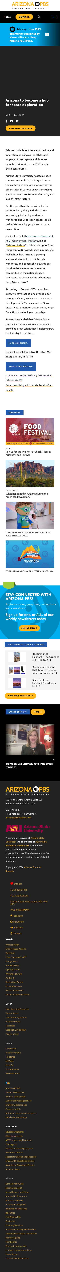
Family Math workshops (16, 1117)
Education (11, 1126)
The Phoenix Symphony (16, 1017)
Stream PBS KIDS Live (15, 1092)
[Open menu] (54, 17)
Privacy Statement (19, 909)
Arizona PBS (23, 845)
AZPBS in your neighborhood (18, 1140)
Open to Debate (13, 969)
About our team (13, 1169)
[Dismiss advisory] (47, 35)
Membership (11, 1242)
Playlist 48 (10, 978)
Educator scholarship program (19, 1148)
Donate (16, 883)
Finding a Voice (12, 1034)
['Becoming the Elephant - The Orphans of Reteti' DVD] (17, 652)
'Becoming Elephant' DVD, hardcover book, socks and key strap (44, 670)
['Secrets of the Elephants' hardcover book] (17, 678)
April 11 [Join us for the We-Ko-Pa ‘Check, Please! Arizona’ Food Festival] (9, 449)
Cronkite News (12, 1069)
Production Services (14, 1200)
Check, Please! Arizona (16, 949)
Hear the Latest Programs (17, 1009)
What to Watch (12, 945)
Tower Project (12, 1254)
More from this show (20, 128)
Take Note (10, 1026)
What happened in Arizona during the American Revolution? (27, 495)
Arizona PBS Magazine (15, 1204)
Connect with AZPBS (15, 1184)
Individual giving (13, 1238)
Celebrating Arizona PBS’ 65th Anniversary (29, 571)
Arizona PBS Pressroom (16, 1196)
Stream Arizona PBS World (17, 994)
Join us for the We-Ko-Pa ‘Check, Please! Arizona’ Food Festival (28, 453)
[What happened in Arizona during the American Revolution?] (30, 461)
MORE (38, 712)
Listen (9, 1003)
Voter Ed (9, 1065)
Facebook (16, 915)
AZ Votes (9, 1061)
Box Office (10, 1213)
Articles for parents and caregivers (21, 1113)
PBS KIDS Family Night (15, 1096)
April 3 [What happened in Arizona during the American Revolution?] (12, 491)
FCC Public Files (18, 889)
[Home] (30, 5)
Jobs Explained (12, 965)
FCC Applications (19, 895)
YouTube (16, 927)
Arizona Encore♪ (13, 1021)
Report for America (14, 1152)
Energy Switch (12, 961)
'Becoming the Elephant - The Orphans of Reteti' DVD (45, 656)
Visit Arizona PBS (13, 1217)
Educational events (14, 1136)
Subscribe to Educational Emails (20, 1165)
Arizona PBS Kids (13, 1088)
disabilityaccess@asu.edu (18, 817)
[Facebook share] (8, 121)
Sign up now (29, 628)
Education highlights (15, 1132)
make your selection (20, 696)
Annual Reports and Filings (17, 1192)
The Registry (11, 1144)
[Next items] (49, 739)
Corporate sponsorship (16, 1246)
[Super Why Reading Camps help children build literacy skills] (30, 503)
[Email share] (19, 121)
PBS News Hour (13, 1073)
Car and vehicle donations (17, 1258)
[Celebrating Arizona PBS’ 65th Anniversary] (30, 542)
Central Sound (12, 1013)
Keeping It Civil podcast (16, 1030)
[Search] (39, 17)
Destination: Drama (14, 982)
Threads (16, 933)
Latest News (11, 1048)
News (9, 1043)
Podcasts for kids (13, 1109)
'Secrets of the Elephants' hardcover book (44, 683)
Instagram (17, 921)
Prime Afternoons (14, 986)
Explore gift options (14, 1225)
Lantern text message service (19, 1101)
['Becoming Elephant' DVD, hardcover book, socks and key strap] (17, 665)
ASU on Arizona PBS (14, 990)
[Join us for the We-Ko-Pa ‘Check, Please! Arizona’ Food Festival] (30, 419)
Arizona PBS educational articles (20, 1161)
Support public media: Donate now (21, 1233)
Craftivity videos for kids (16, 1105)
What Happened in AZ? (16, 957)
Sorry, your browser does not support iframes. (30, 70)
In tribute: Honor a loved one (19, 1250)
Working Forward (14, 974)
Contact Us (10, 1221)
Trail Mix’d (10, 953)
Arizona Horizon (16, 245)
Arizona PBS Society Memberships (21, 1229)
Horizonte (10, 1057)
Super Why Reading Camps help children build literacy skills (28, 534)
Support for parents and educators (21, 1157)
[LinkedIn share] (13, 121)
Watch (9, 939)
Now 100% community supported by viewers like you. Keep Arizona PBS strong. (25, 35)
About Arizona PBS (14, 1188)
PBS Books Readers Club (16, 1208)
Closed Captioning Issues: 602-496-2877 (29, 902)
